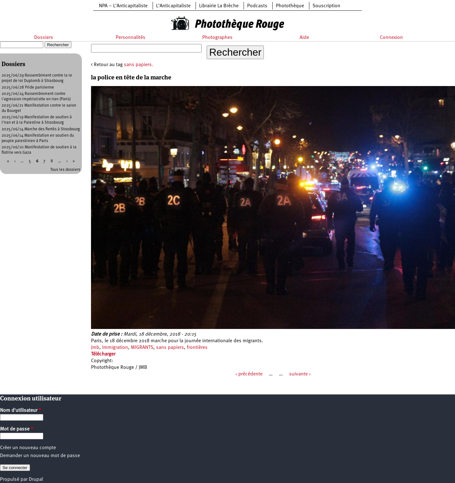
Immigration (115, 347)
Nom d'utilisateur (20, 410)
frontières (197, 347)
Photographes (217, 37)
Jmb (95, 347)
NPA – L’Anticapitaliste (123, 6)
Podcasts (257, 6)
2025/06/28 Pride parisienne (28, 87)
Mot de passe (16, 429)
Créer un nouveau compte (28, 447)
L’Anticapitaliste (173, 6)
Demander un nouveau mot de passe (40, 455)
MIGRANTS (142, 347)
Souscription (326, 6)
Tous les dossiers (65, 170)
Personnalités (130, 37)
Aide (304, 37)
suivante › (300, 374)
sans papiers (170, 347)
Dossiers (43, 37)
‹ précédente (249, 374)
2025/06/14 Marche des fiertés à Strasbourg (41, 129)
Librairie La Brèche (219, 6)
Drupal (36, 479)
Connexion (391, 37)
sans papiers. (138, 64)
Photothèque (290, 6)
